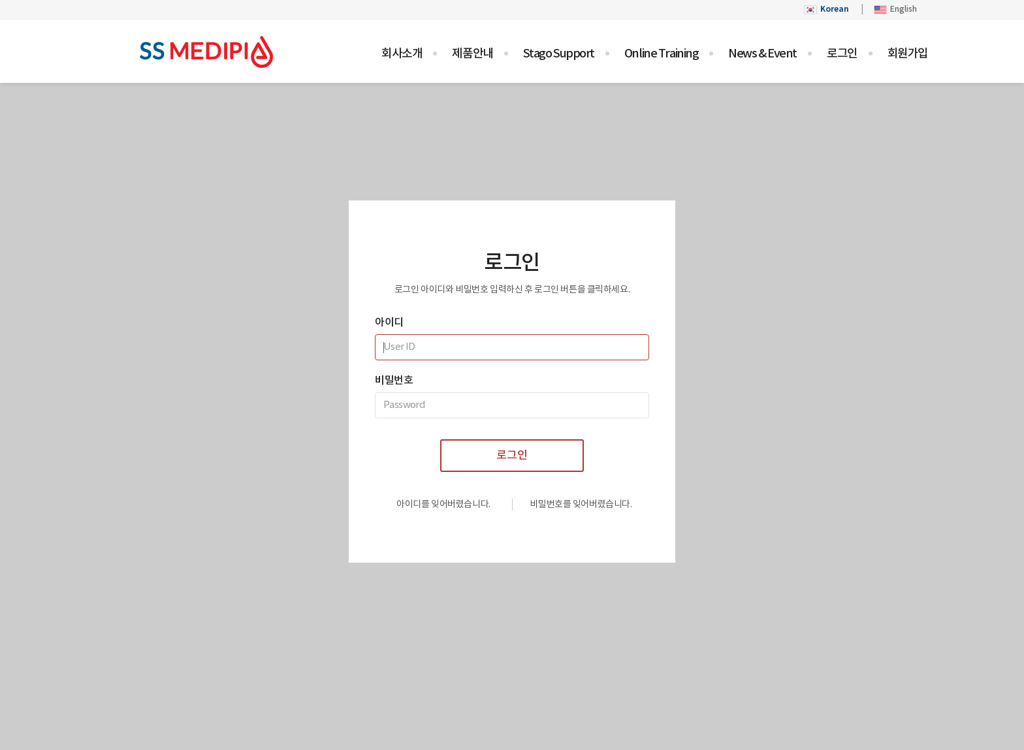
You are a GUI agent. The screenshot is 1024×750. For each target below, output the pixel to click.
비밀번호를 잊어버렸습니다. (581, 504)
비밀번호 (394, 380)
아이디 (389, 322)
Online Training (661, 54)
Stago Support (558, 54)
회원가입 (908, 54)
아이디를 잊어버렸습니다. (443, 504)
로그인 (842, 54)
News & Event (762, 54)
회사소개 (401, 54)
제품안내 (472, 54)
